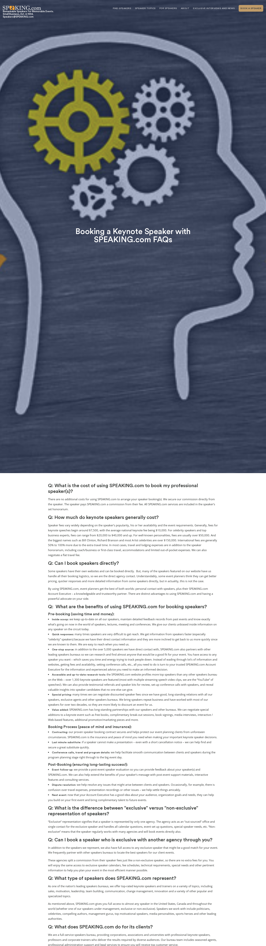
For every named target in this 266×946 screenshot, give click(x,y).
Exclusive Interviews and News (214, 8)
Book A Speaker (251, 8)
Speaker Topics (145, 8)
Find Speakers (122, 8)
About (185, 8)
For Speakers (168, 8)
